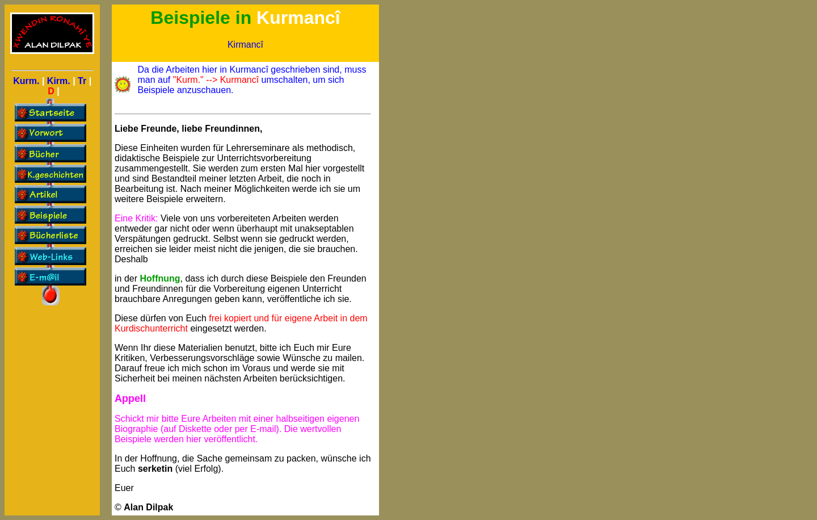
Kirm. (58, 81)
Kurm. (26, 81)
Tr (82, 81)
